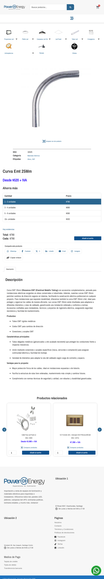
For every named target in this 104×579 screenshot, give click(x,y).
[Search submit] (70, 7)
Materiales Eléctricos (33, 156)
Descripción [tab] (10, 269)
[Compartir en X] (38, 251)
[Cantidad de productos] (12, 453)
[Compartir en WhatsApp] (11, 251)
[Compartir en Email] (62, 251)
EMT (33, 159)
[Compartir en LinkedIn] (49, 251)
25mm (29, 159)
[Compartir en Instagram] (75, 251)
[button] (11, 34)
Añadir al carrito (87, 238)
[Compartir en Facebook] (25, 251)
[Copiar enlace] (14, 257)
